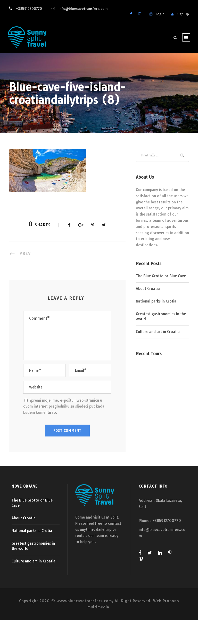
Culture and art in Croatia (158, 331)
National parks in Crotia (156, 301)
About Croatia (148, 288)
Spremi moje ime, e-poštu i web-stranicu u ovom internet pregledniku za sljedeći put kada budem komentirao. (63, 406)
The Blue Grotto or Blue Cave (161, 276)
